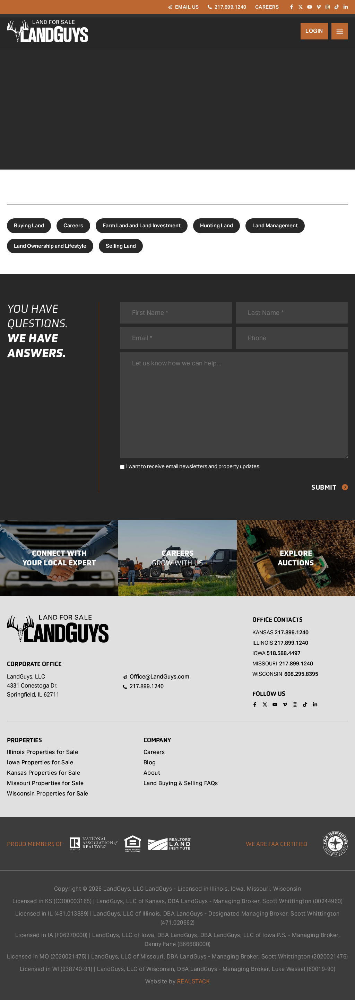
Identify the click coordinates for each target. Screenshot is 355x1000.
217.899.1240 (292, 632)
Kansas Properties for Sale (43, 773)
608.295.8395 (301, 674)
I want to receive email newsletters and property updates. (193, 466)
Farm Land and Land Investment (142, 225)
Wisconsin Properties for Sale (47, 794)
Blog (150, 763)
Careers (73, 225)
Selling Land (121, 246)
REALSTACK (193, 981)
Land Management (275, 225)
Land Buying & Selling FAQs (181, 784)
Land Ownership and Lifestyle (50, 246)
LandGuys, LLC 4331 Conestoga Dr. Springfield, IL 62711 (33, 685)
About (152, 773)
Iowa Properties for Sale (40, 763)
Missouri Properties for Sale (45, 784)
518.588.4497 (284, 653)
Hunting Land (216, 225)
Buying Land (29, 225)
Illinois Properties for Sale (42, 752)
